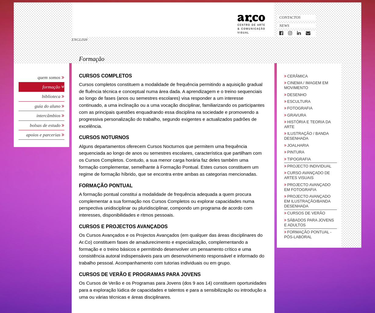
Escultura (299, 101)
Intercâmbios (49, 115)
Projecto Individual (309, 166)
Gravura (296, 115)
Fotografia (299, 108)
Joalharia (298, 145)
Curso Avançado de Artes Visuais (307, 175)
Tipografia (299, 159)
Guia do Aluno (47, 106)
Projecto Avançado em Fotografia (307, 187)
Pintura (295, 152)
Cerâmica (297, 76)
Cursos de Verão (306, 213)
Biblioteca (52, 96)
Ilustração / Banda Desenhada (306, 136)
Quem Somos (49, 77)
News (284, 25)
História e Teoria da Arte (307, 124)
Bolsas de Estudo (46, 125)
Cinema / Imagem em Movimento (306, 85)
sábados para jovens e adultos (309, 222)
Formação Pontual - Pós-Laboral (307, 234)
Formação (51, 86)
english (79, 40)
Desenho (296, 94)
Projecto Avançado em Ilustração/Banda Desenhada (307, 201)
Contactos (290, 17)
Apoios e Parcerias (44, 134)
